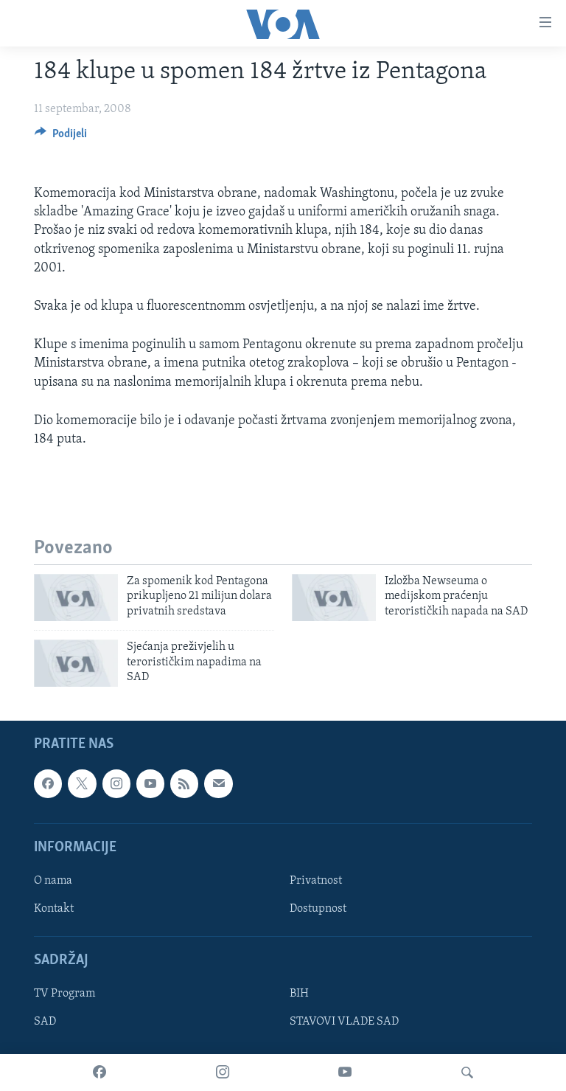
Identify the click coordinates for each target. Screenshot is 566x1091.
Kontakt (54, 909)
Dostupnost (318, 909)
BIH (299, 994)
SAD (45, 1022)
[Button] (61, 137)
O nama (53, 881)
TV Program (64, 994)
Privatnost (316, 881)
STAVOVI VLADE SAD (344, 1022)
